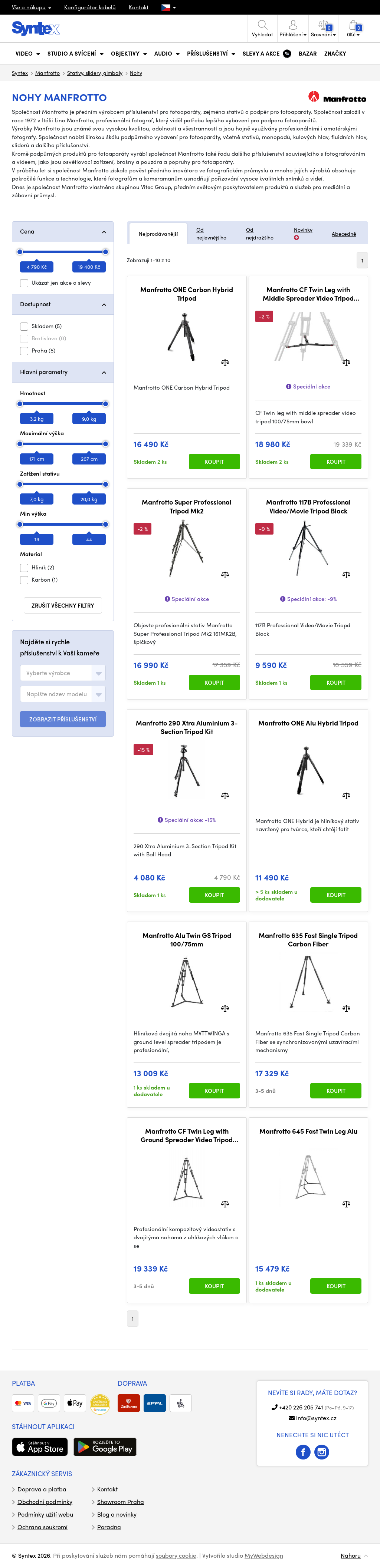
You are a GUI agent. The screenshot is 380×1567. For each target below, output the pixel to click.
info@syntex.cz (316, 1418)
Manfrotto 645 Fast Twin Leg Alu (308, 1131)
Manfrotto (47, 72)
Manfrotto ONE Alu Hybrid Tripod (308, 722)
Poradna (109, 1527)
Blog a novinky (117, 1514)
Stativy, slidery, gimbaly (94, 72)
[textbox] (48, 673)
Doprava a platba (41, 1489)
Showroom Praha (120, 1501)
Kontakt (138, 7)
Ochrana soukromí (42, 1527)
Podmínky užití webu (45, 1514)
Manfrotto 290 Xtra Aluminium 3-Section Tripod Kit (187, 727)
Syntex (20, 72)
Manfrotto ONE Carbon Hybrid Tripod (186, 294)
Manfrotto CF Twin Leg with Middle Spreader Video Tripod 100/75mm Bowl (308, 294)
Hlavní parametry (44, 371)
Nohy (136, 72)
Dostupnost (35, 304)
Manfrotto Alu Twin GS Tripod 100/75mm (186, 939)
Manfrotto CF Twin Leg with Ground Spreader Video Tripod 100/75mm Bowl (187, 1135)
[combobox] (63, 673)
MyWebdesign (264, 1555)
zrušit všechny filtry (63, 605)
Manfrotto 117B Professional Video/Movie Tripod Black (308, 506)
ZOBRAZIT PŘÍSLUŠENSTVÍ (62, 719)
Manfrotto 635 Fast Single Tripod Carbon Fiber (308, 939)
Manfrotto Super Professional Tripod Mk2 (187, 506)
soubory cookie (176, 1555)
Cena (27, 231)
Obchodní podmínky (44, 1501)
